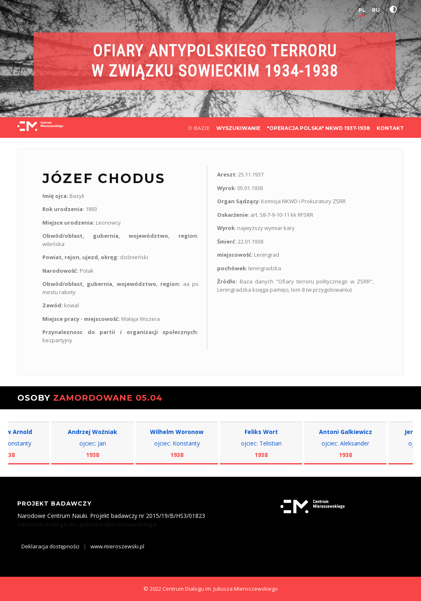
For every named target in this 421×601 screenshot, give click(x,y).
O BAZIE (199, 128)
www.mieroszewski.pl (117, 546)
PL (362, 10)
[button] (395, 9)
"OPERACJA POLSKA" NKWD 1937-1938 (318, 128)
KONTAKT (390, 128)
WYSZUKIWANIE (238, 128)
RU (376, 10)
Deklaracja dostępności (50, 546)
